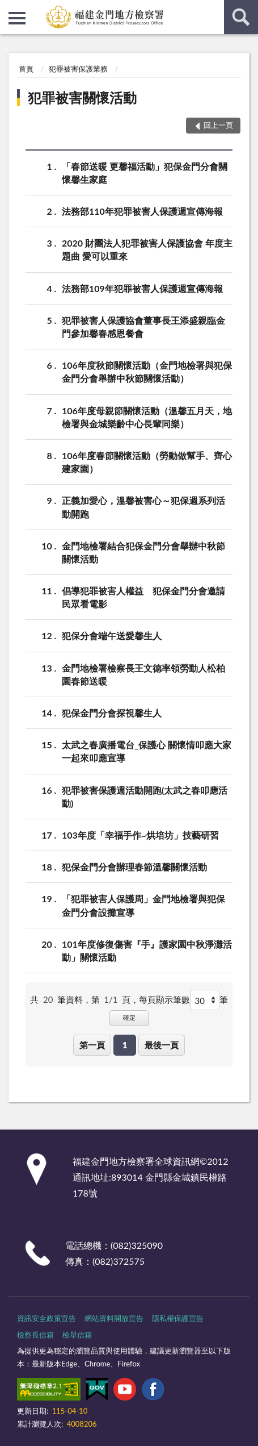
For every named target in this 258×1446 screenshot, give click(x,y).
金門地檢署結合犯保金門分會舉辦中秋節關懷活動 (143, 551)
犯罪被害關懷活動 (82, 97)
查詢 (241, 17)
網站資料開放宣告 (113, 1318)
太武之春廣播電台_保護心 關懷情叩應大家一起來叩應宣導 (146, 750)
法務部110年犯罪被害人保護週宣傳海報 (142, 211)
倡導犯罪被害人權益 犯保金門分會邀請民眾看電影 (143, 596)
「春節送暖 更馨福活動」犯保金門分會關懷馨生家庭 (144, 172)
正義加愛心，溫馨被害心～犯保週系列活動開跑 (143, 506)
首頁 (26, 68)
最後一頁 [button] (162, 1045)
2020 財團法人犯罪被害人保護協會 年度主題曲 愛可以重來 (147, 248)
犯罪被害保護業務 (78, 68)
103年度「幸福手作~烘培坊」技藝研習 (140, 834)
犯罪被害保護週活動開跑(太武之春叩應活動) (144, 796)
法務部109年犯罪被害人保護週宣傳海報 (142, 288)
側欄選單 (17, 18)
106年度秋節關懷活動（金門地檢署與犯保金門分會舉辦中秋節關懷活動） (147, 371)
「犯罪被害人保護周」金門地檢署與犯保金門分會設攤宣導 (143, 904)
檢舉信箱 (77, 1334)
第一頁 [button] (92, 1045)
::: (9, 8)
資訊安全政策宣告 (46, 1318)
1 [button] (125, 1045)
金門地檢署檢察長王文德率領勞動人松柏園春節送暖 (143, 673)
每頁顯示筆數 (164, 999)
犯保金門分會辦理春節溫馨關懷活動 (134, 866)
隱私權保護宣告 (178, 1318)
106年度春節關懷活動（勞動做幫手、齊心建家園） (147, 461)
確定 (129, 1017)
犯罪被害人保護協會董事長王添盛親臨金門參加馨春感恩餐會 (143, 326)
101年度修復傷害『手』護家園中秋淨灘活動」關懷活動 (147, 949)
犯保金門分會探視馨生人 (112, 712)
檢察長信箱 (35, 1334)
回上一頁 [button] (218, 125)
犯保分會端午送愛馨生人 (112, 635)
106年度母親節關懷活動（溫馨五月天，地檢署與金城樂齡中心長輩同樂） (147, 416)
